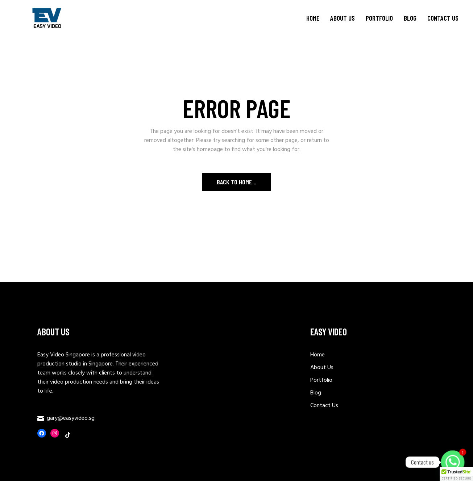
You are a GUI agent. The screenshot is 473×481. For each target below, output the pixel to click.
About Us (321, 367)
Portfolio (321, 380)
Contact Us (324, 405)
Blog (315, 393)
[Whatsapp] (452, 462)
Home (317, 355)
